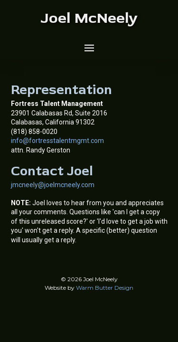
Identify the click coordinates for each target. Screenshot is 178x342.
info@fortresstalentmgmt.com (57, 140)
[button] (89, 48)
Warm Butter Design (104, 287)
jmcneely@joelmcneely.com (52, 185)
